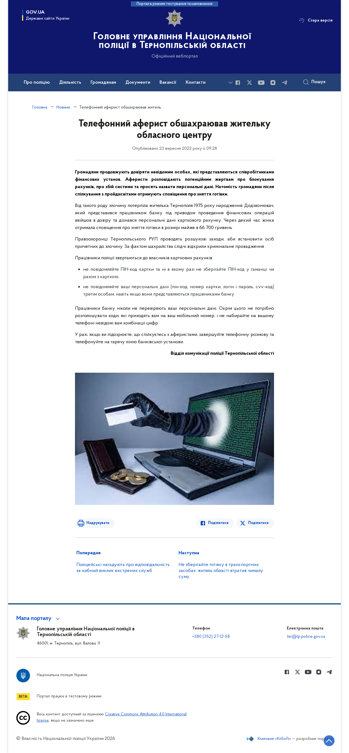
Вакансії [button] (168, 82)
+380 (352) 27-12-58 (211, 636)
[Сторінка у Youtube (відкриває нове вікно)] (261, 82)
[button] (38, 618)
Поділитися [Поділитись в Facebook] (219, 523)
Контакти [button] (196, 82)
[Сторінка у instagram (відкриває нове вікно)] (273, 82)
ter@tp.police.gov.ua (306, 636)
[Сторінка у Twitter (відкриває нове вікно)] (249, 82)
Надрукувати (97, 523)
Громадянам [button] (103, 82)
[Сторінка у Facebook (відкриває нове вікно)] (237, 82)
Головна (39, 107)
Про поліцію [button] (37, 82)
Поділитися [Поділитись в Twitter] (258, 523)
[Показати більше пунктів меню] (230, 82)
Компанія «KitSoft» (274, 739)
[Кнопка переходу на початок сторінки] (328, 740)
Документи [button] (137, 82)
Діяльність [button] (70, 82)
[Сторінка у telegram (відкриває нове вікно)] (284, 82)
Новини (63, 107)
